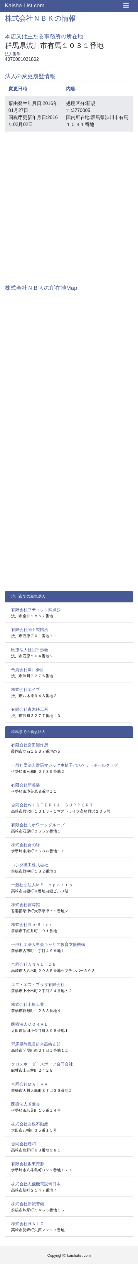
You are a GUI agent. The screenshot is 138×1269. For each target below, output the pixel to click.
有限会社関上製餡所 (29, 629)
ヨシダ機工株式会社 (29, 865)
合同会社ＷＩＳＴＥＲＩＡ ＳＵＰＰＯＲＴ (52, 805)
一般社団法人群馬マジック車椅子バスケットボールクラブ (64, 765)
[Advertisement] (69, 205)
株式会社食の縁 (25, 844)
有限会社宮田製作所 (29, 745)
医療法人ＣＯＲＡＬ (29, 1024)
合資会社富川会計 (27, 669)
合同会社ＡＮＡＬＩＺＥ (33, 964)
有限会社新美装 (25, 785)
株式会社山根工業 (27, 1004)
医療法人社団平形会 (29, 649)
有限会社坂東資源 (27, 1163)
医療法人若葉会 (25, 1104)
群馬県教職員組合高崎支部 (35, 1044)
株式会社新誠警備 (27, 1203)
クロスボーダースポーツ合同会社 (42, 1064)
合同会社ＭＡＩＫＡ (29, 1084)
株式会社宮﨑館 (25, 904)
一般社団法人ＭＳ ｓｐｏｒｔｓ (42, 884)
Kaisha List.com (24, 5)
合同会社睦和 (23, 1144)
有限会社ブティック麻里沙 (35, 609)
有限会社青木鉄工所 (29, 709)
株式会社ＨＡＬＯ (27, 1223)
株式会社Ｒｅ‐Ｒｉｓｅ (32, 924)
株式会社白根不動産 (29, 1124)
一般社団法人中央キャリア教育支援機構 (48, 944)
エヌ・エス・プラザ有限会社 (38, 984)
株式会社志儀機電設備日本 (35, 1184)
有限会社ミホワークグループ (38, 825)
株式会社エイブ (25, 689)
